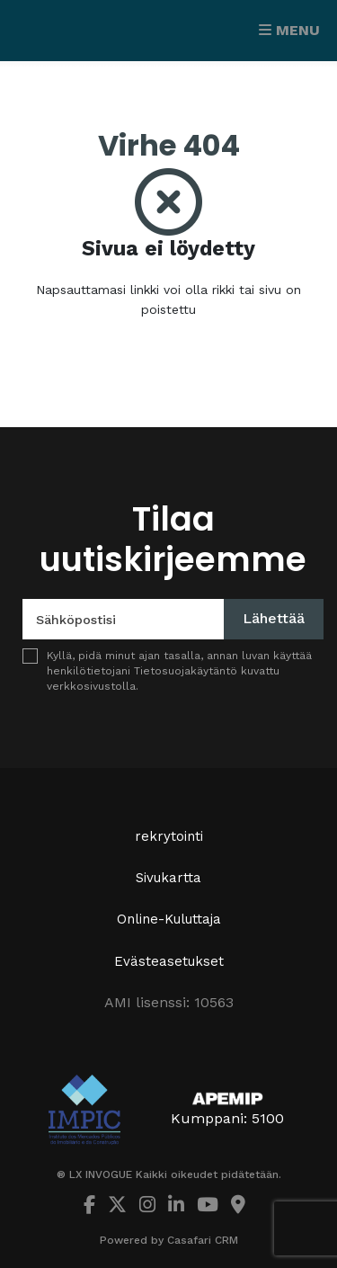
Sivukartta (168, 878)
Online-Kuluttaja (169, 919)
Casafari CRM (202, 1240)
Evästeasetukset (169, 961)
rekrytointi (169, 836)
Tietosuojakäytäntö (185, 671)
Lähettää (274, 618)
